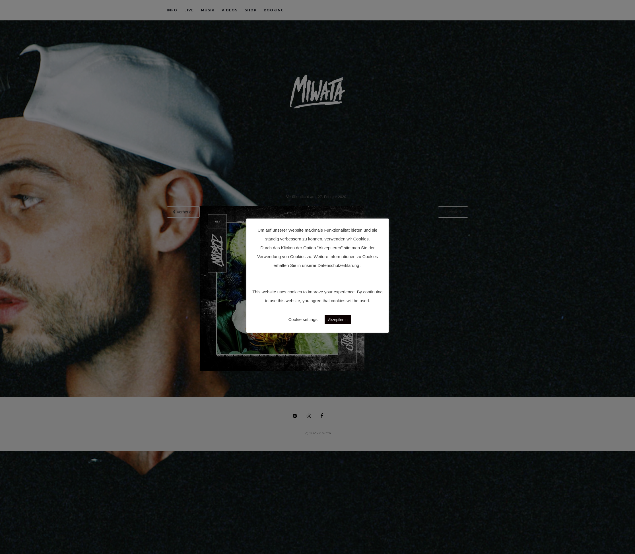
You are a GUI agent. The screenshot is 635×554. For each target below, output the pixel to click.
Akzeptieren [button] (338, 320)
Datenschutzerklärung (338, 265)
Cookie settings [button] (303, 319)
